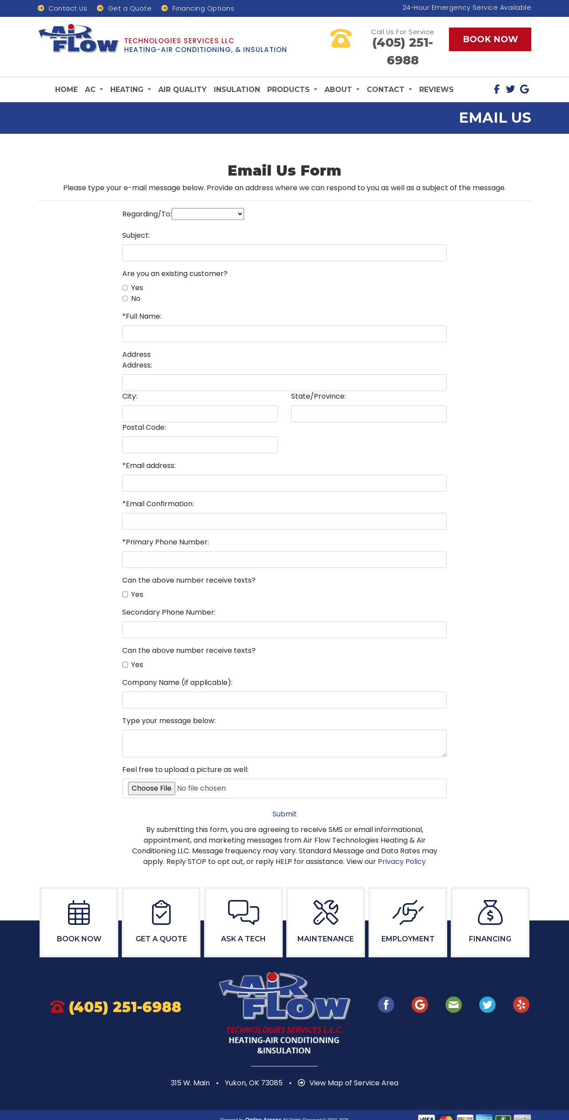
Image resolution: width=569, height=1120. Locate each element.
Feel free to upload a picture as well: (185, 753)
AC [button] (91, 74)
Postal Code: (144, 411)
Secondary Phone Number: (169, 596)
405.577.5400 (402, 42)
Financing (197, 9)
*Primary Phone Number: (165, 526)
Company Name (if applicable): (177, 666)
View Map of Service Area (348, 1067)
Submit (284, 798)
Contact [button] (387, 74)
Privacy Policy (402, 845)
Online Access (263, 1104)
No (135, 282)
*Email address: (149, 449)
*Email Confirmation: (158, 488)
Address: (137, 349)
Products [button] (289, 74)
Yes (137, 272)
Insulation (237, 74)
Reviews (436, 74)
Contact (62, 9)
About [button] (339, 74)
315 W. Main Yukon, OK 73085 (227, 1067)
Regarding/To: (147, 198)
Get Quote (124, 9)
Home (66, 74)
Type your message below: (169, 705)
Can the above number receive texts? (189, 564)
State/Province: (318, 380)
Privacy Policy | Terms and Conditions (284, 1112)
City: (129, 380)
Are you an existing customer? (175, 257)
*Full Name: (141, 300)
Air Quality (182, 74)
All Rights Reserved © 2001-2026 (316, 1104)
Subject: (136, 219)
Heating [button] (128, 74)
